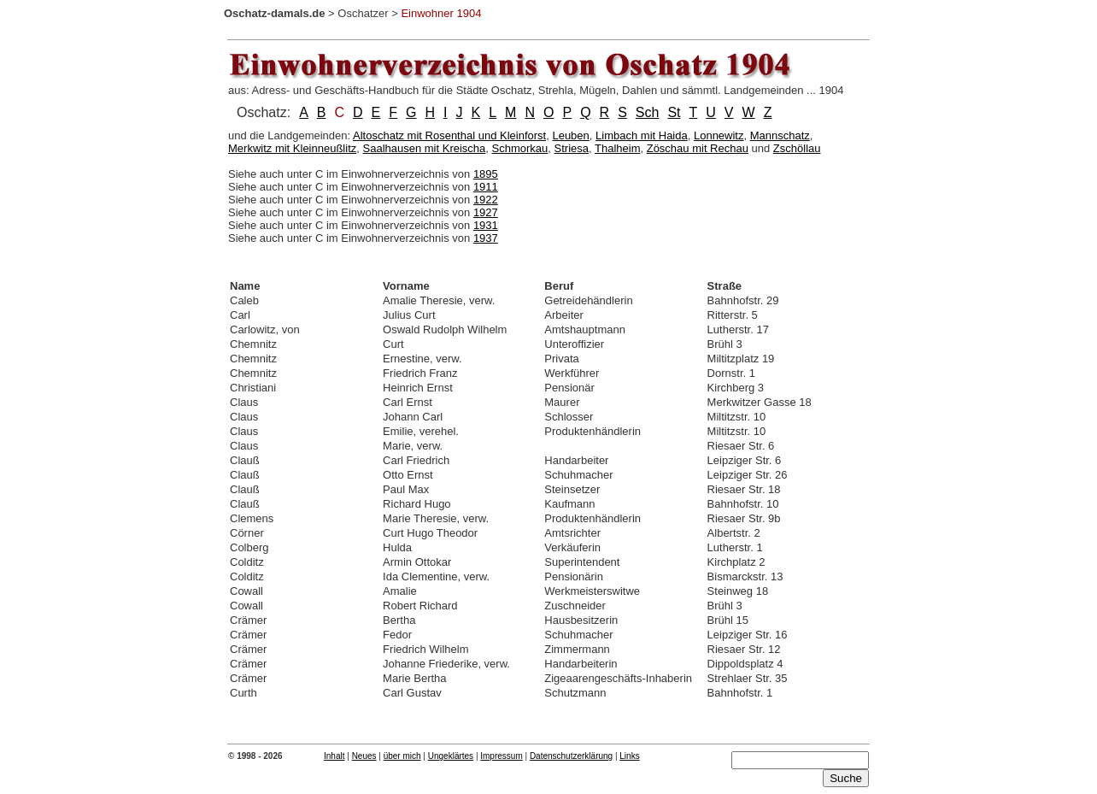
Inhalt (334, 756)
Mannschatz (780, 135)
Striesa (571, 148)
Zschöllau (797, 148)
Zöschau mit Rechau (697, 148)
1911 (485, 186)
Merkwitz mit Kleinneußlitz (292, 148)
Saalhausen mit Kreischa (424, 148)
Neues (364, 756)
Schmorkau (520, 148)
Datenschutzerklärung (571, 756)
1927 (485, 212)
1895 (485, 174)
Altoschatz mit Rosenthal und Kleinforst (449, 135)
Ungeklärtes (450, 756)
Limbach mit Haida (641, 135)
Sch (648, 112)
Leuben (570, 135)
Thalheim (617, 148)
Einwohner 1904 (441, 13)
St (673, 112)
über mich (402, 756)
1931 (485, 225)
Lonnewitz (719, 135)
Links (629, 756)
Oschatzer (362, 13)
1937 (485, 238)
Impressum (501, 756)
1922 (485, 199)
